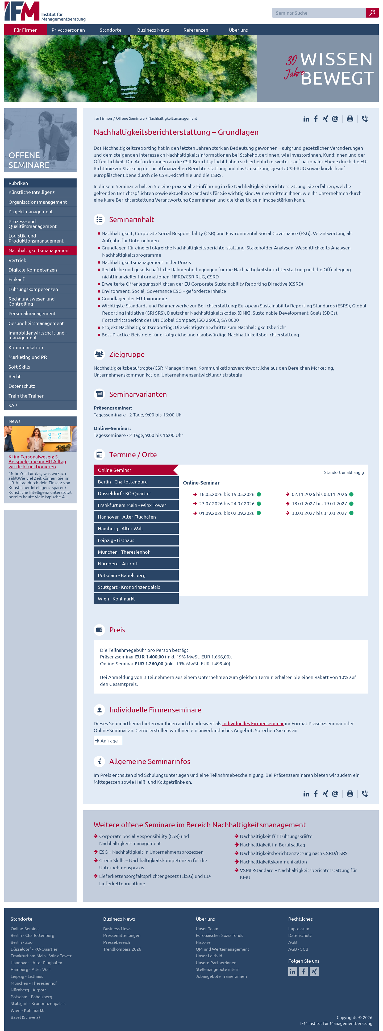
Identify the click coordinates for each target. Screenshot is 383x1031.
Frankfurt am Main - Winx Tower (132, 505)
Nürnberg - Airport (118, 563)
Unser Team (207, 928)
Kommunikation (26, 347)
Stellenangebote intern (218, 969)
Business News (153, 29)
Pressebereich (116, 942)
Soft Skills (19, 366)
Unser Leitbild (209, 955)
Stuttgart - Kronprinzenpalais (129, 587)
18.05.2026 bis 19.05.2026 (227, 494)
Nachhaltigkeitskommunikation (273, 861)
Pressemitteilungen (121, 935)
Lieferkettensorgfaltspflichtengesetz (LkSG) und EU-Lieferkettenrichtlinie (155, 879)
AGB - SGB (298, 948)
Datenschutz (22, 386)
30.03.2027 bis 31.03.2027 (319, 513)
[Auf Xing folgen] (314, 971)
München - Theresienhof (124, 551)
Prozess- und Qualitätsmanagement (33, 223)
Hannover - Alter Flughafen (127, 516)
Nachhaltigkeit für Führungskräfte (276, 836)
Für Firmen (26, 29)
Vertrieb (18, 260)
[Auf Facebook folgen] (303, 971)
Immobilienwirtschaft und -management (38, 335)
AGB (292, 942)
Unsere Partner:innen (216, 962)
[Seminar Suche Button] (372, 13)
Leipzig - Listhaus (116, 540)
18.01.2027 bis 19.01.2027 (319, 503)
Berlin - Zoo (21, 942)
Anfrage (106, 740)
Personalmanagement (32, 313)
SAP (13, 405)
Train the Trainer (26, 395)
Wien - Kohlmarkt (116, 598)
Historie (203, 942)
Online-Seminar (114, 470)
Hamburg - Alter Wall (120, 528)
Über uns (238, 29)
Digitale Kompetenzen (33, 269)
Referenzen (196, 29)
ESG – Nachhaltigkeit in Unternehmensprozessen (151, 851)
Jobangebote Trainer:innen (221, 976)
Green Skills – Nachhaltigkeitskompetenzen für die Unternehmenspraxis (153, 863)
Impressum (298, 928)
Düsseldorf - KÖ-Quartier (124, 493)
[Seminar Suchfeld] (325, 13)
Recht (15, 376)
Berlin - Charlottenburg (123, 481)
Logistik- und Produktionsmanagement (36, 238)
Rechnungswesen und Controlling (32, 301)
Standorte (111, 29)
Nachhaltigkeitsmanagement (39, 250)
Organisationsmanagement (38, 201)
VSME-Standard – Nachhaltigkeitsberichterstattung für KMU (298, 873)
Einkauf (16, 279)
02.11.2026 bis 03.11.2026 (319, 494)
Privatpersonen (68, 29)
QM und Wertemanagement (222, 948)
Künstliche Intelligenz (32, 192)
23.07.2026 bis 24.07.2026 (227, 503)
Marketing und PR (28, 357)
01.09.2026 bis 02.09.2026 (227, 513)
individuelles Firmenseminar (253, 723)
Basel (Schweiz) (25, 1017)
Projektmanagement (31, 211)
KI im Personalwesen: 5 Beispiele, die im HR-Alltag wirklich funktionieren (37, 461)
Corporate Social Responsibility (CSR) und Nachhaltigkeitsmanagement (144, 839)
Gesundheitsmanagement (36, 323)
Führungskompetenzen (33, 289)
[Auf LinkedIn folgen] (292, 971)
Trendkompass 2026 (122, 948)
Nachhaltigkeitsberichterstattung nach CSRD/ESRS (294, 853)
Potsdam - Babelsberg (121, 575)
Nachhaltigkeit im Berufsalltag (272, 844)
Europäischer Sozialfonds (219, 935)
